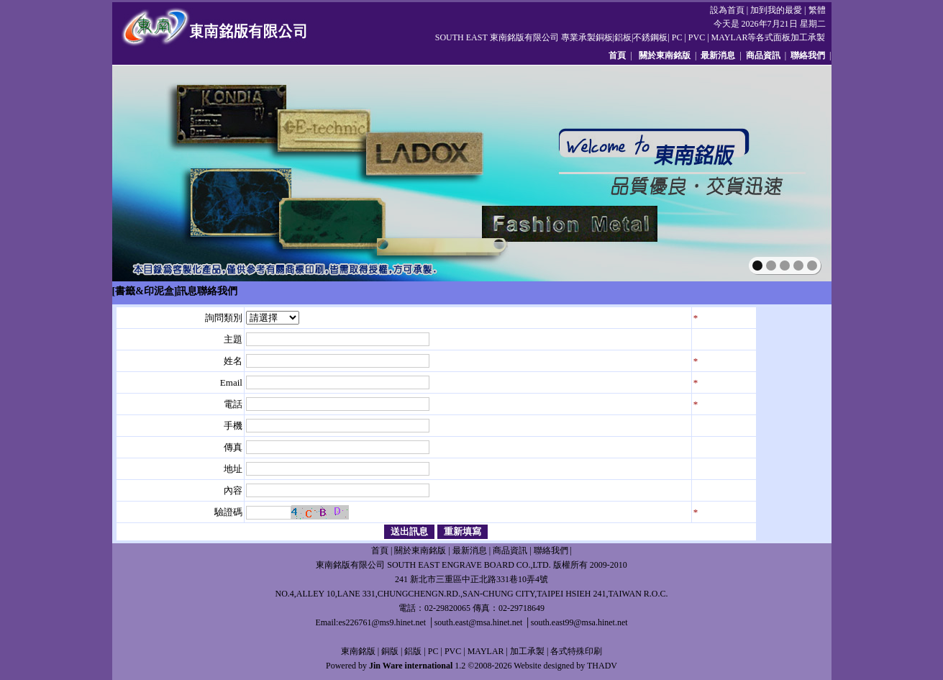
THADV (602, 666)
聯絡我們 (808, 55)
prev (154, 172)
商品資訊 (763, 55)
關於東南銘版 (665, 55)
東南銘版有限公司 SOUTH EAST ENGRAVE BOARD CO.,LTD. (433, 565)
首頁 (617, 55)
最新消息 (718, 55)
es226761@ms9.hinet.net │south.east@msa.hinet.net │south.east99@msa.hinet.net (482, 622)
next (789, 172)
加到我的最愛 (776, 10)
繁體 (817, 10)
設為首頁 (727, 10)
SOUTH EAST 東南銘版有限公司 (497, 37)
